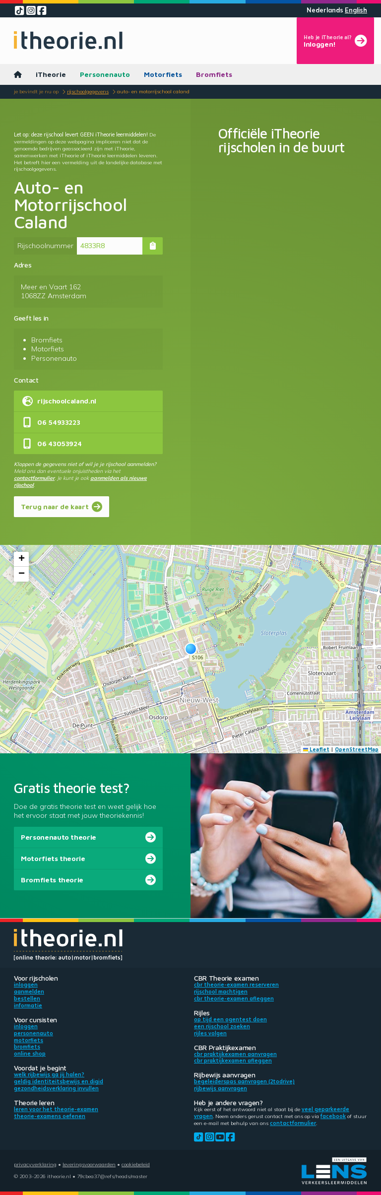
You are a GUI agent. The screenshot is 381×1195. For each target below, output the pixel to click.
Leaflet (316, 749)
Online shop (30, 1053)
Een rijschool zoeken (222, 1026)
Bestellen (27, 998)
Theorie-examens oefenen (49, 1116)
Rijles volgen (210, 1033)
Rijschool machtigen (221, 991)
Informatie (28, 1005)
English (356, 10)
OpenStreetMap (357, 749)
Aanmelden (29, 991)
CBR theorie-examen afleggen (234, 998)
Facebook (333, 1116)
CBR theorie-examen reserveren (236, 984)
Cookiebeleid (136, 1164)
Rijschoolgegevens (88, 91)
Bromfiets (214, 74)
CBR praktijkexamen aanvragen (235, 1054)
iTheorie (51, 74)
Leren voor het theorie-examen (56, 1109)
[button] (191, 649)
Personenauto (105, 74)
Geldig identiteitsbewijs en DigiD (58, 1081)
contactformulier (34, 477)
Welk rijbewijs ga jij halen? (49, 1074)
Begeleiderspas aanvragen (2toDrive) (244, 1081)
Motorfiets (163, 74)
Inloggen (26, 984)
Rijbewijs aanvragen (220, 1088)
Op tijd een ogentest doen (230, 1019)
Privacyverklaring (35, 1164)
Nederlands (325, 10)
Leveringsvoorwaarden (89, 1164)
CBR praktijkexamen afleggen (233, 1060)
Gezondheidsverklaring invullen (56, 1088)
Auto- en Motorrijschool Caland (153, 91)
